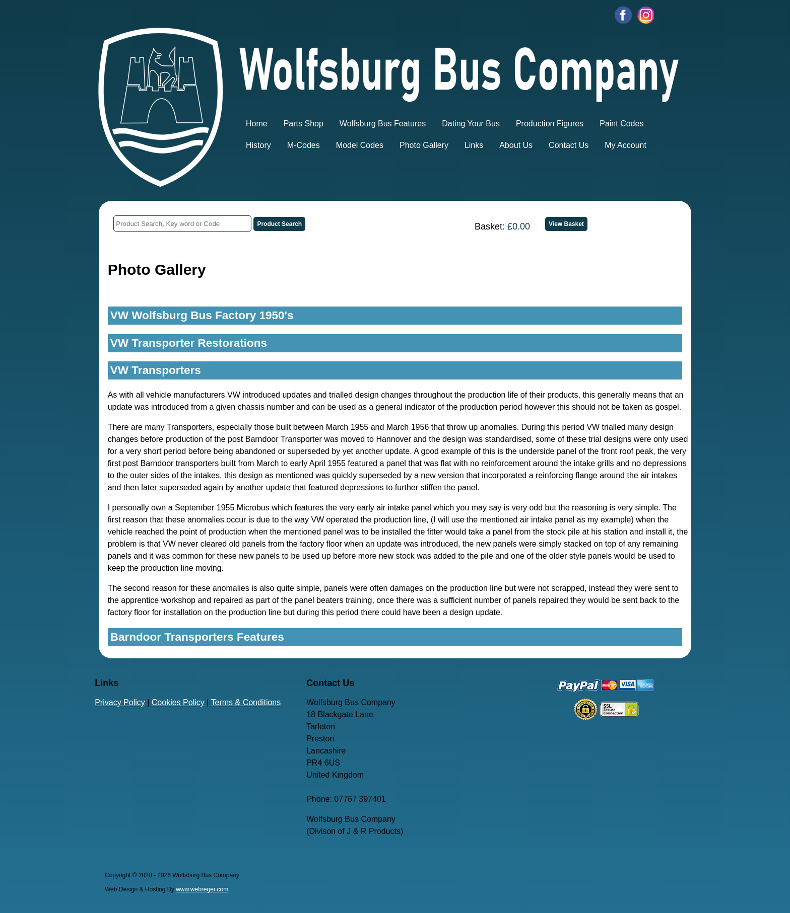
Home (257, 123)
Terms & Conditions (246, 702)
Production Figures (549, 123)
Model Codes (359, 145)
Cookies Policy (178, 702)
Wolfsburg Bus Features (383, 123)
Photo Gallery (424, 145)
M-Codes (303, 145)
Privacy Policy (120, 702)
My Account (625, 145)
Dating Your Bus (471, 123)
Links (474, 145)
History (258, 145)
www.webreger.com (202, 889)
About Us (516, 145)
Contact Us (568, 145)
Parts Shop (303, 123)
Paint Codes (621, 123)
